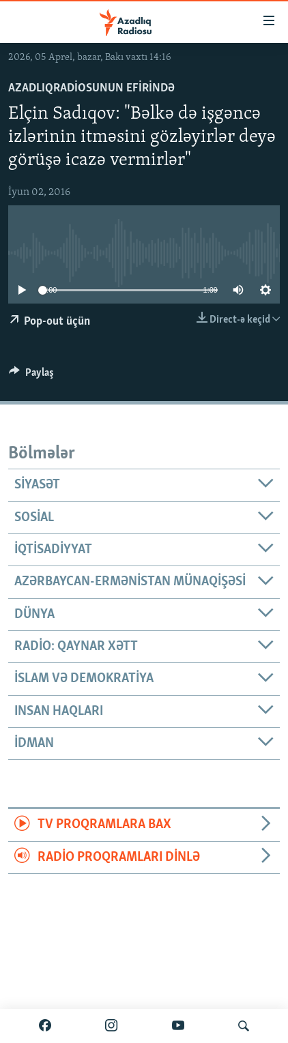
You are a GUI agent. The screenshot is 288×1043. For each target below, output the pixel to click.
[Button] (31, 376)
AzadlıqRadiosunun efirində (91, 88)
